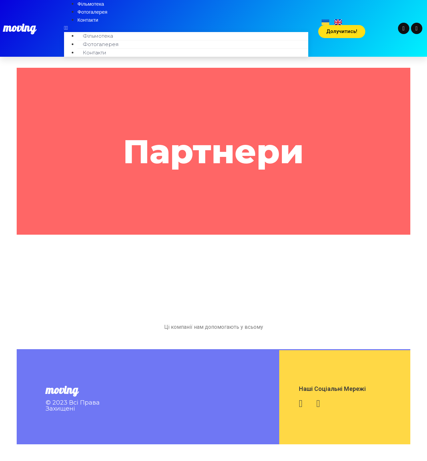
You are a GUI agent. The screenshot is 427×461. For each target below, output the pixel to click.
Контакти (87, 20)
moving (19, 28)
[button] (186, 28)
